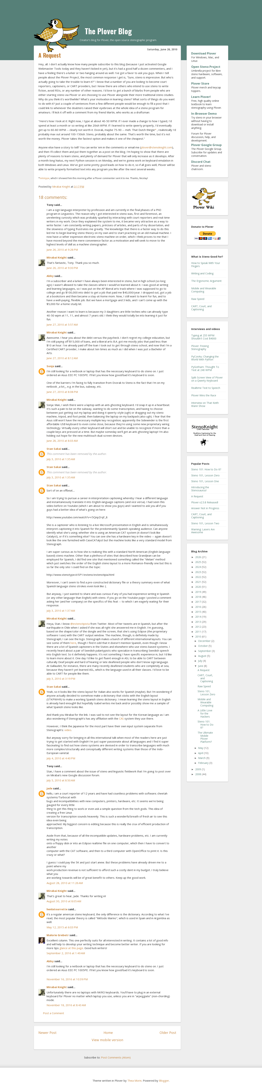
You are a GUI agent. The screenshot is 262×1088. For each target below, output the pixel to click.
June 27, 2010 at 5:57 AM (62, 324)
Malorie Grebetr (58, 935)
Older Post (168, 1032)
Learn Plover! (201, 97)
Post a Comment (53, 1013)
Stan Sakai (54, 448)
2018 (198, 597)
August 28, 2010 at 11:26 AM (65, 883)
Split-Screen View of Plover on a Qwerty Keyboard (207, 379)
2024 (198, 567)
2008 (198, 774)
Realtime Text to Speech (205, 388)
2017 (198, 601)
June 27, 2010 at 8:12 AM (62, 358)
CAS (121, 718)
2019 (198, 592)
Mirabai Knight (57, 257)
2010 (198, 636)
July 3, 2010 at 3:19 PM (61, 678)
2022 (198, 577)
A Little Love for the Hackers (205, 713)
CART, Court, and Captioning (201, 307)
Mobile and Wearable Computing (203, 290)
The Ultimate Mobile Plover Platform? (205, 737)
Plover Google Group (206, 145)
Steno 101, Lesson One (205, 481)
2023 (198, 572)
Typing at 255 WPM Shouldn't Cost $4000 (203, 337)
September (205, 651)
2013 (198, 621)
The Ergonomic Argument (206, 281)
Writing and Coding (202, 273)
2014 (198, 616)
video (67, 730)
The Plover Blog (108, 31)
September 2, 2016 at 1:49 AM (66, 953)
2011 (198, 631)
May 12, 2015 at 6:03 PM (62, 927)
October (203, 646)
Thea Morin (134, 1080)
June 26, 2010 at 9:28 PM (62, 249)
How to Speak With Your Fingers (205, 264)
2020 (198, 586)
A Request (197, 496)
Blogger (164, 1080)
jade (49, 788)
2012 (198, 626)
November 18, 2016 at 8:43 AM (66, 1005)
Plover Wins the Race (203, 395)
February (203, 763)
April (201, 753)
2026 (198, 557)
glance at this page (71, 948)
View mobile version (107, 1040)
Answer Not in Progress (205, 508)
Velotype (44, 178)
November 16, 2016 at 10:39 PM (67, 979)
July (200, 660)
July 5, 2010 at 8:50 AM (61, 780)
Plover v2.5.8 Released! (204, 502)
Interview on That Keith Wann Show (205, 404)
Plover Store (200, 83)
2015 (198, 611)
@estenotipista (80, 623)
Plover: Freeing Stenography (200, 347)
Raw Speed (197, 299)
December (204, 641)
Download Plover (203, 53)
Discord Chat (201, 162)
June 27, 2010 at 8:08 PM (62, 392)
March (202, 758)
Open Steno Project (205, 67)
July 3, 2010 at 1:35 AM (61, 459)
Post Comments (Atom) (116, 1057)
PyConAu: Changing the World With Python (205, 358)
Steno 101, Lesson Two (205, 523)
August (202, 656)
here (73, 643)
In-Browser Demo (204, 114)
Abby (50, 276)
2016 (198, 607)
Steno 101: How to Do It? (206, 469)
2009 (198, 769)
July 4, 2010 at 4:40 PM (61, 758)
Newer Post (47, 1032)
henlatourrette (57, 909)
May (201, 748)
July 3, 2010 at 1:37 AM (61, 610)
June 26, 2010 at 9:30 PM (62, 268)
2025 (198, 562)
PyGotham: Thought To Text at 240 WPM (205, 368)
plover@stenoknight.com (156, 147)
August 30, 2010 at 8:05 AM (64, 901)
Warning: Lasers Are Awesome (203, 531)
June (201, 666)
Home (108, 1032)
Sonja (50, 366)
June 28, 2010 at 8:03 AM (62, 440)
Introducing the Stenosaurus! (200, 488)
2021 (198, 582)
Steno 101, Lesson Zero (205, 475)
